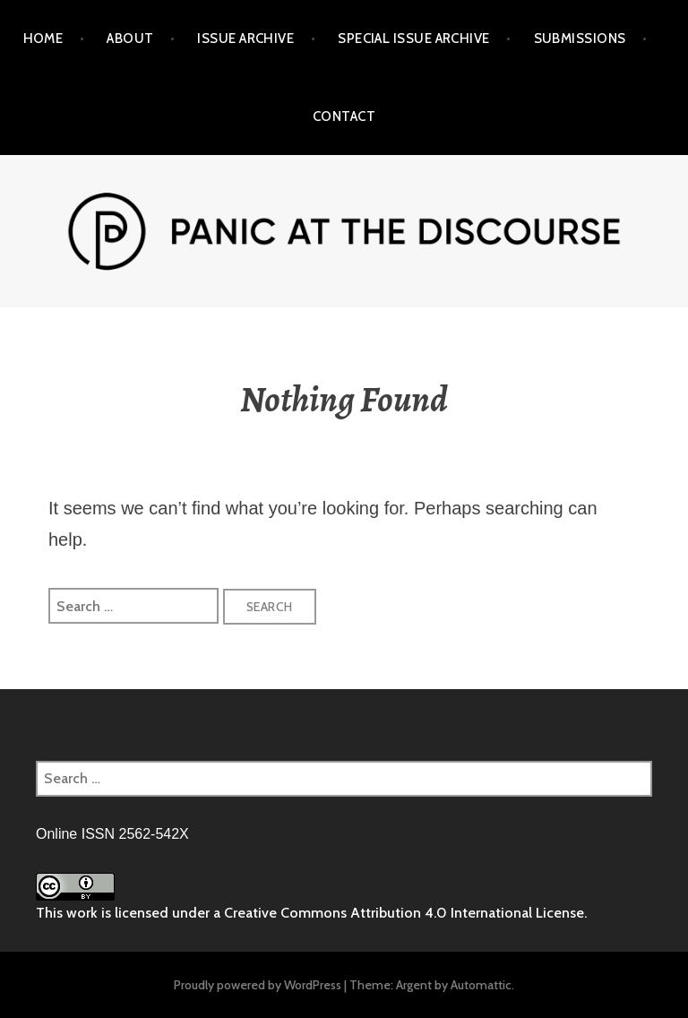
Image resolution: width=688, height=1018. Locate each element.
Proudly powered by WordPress (257, 985)
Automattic (481, 985)
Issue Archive (245, 38)
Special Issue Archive (413, 38)
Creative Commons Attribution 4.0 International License (404, 912)
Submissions (580, 38)
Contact (344, 116)
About (130, 38)
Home (43, 38)
